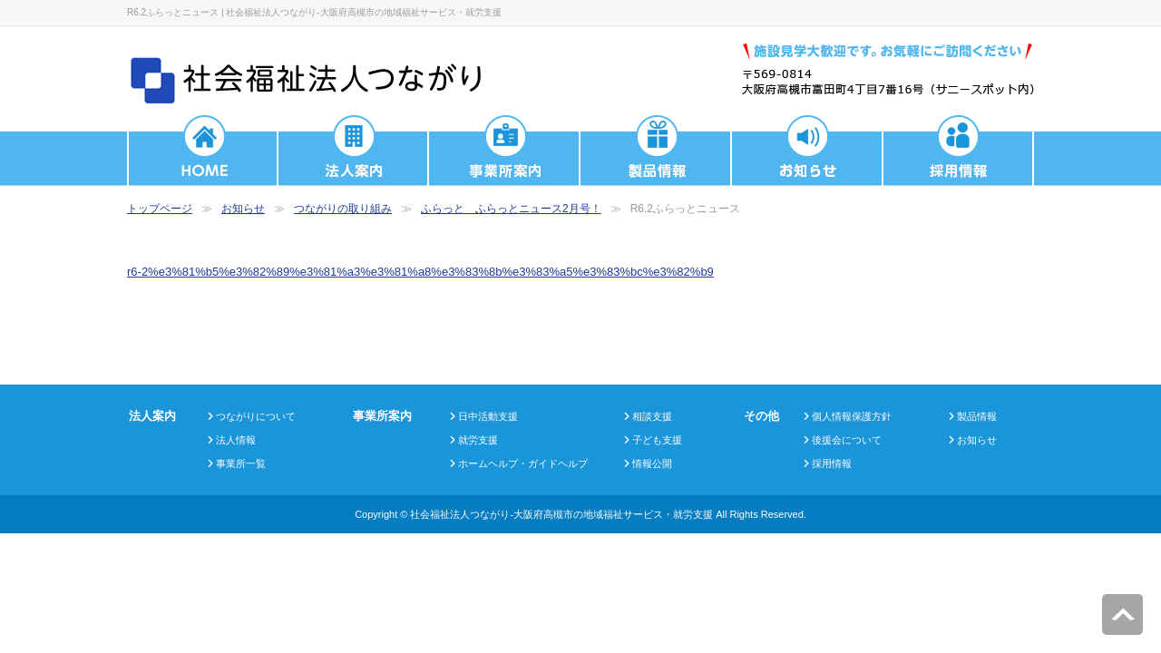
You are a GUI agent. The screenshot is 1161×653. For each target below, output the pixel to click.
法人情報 (236, 439)
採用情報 (832, 463)
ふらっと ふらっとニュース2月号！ (511, 208)
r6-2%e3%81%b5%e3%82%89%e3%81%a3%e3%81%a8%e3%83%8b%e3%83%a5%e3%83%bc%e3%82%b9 (420, 271)
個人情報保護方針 (852, 416)
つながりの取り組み (343, 208)
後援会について (847, 439)
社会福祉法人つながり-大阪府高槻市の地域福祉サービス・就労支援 (561, 514)
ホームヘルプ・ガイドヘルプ (523, 463)
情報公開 (652, 463)
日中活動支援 (488, 416)
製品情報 (977, 416)
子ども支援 (657, 439)
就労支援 (478, 439)
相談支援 (652, 416)
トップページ (159, 208)
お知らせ (243, 208)
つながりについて (256, 416)
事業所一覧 (241, 463)
